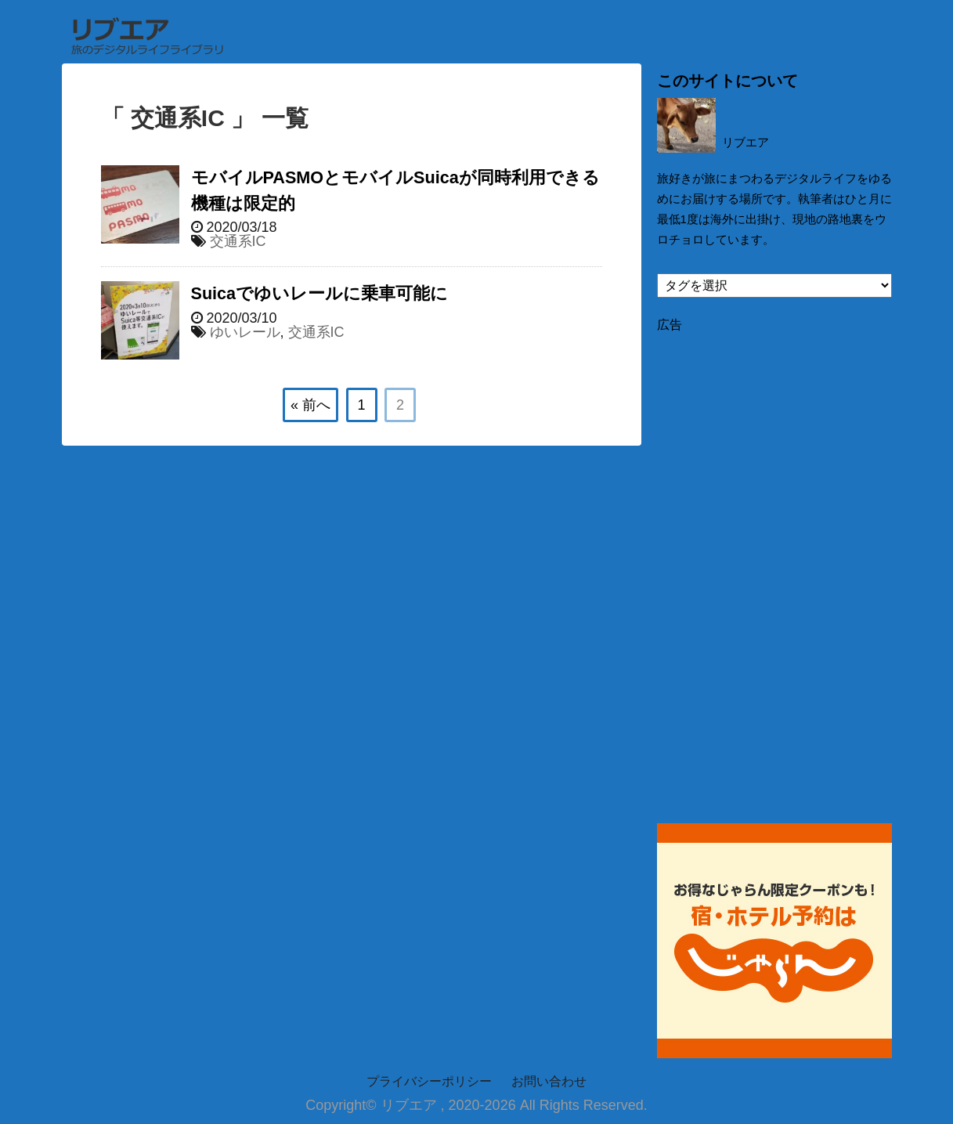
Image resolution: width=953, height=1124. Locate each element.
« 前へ (310, 405)
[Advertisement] (774, 569)
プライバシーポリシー (429, 1081)
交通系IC (238, 241)
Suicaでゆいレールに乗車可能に (320, 293)
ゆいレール (245, 332)
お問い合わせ (549, 1081)
